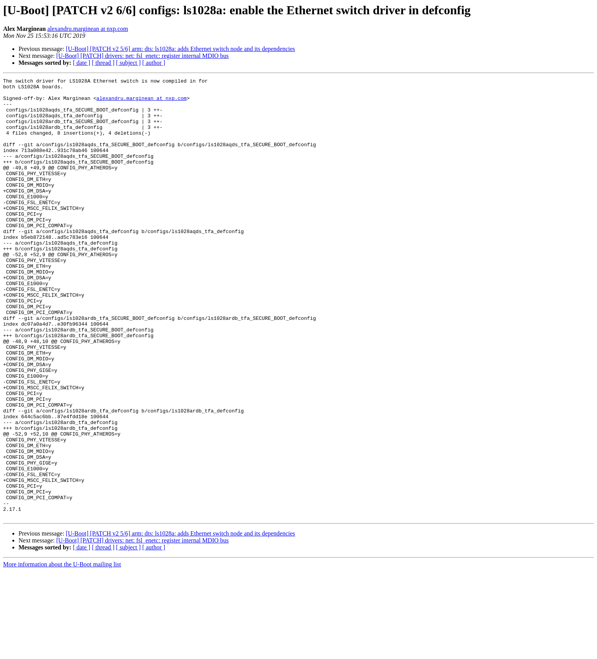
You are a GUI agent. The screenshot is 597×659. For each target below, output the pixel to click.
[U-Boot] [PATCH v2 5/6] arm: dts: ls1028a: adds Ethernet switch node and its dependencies (180, 49)
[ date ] (81, 62)
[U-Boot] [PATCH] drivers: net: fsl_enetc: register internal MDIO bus (142, 55)
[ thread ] (103, 62)
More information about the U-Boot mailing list (62, 652)
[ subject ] (128, 62)
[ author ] (153, 62)
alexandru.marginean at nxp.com (87, 28)
